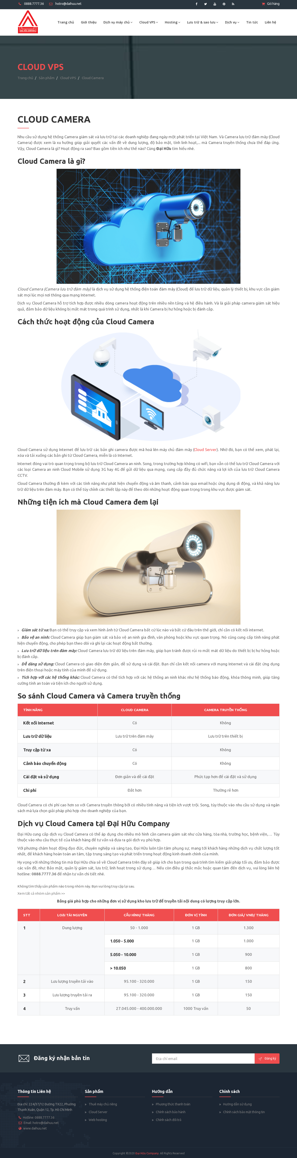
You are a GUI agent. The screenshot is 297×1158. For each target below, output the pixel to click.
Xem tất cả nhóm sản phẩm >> (41, 893)
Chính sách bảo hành (171, 1112)
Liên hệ (270, 22)
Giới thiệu (89, 22)
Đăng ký (267, 1059)
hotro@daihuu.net (65, 4)
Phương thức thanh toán (173, 1104)
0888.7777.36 (31, 4)
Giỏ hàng (271, 4)
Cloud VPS (148, 22)
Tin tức (252, 22)
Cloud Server (98, 1112)
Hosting (172, 22)
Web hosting (98, 1120)
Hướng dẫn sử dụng (237, 1104)
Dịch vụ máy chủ (117, 22)
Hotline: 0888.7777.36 (38, 1117)
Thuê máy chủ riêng (103, 1104)
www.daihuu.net (35, 1128)
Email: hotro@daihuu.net (41, 1123)
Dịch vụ (232, 22)
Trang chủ (65, 22)
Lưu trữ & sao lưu (202, 22)
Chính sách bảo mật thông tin (244, 1112)
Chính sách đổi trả (168, 1120)
